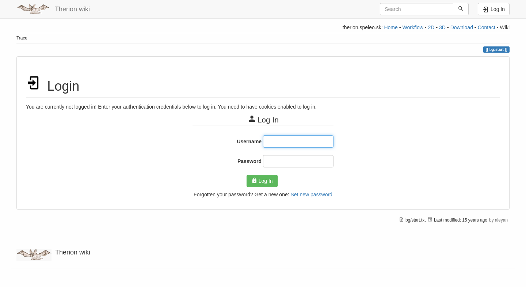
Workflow (412, 27)
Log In (261, 180)
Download (461, 27)
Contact (486, 27)
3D (442, 27)
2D (431, 27)
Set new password (311, 194)
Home (390, 27)
